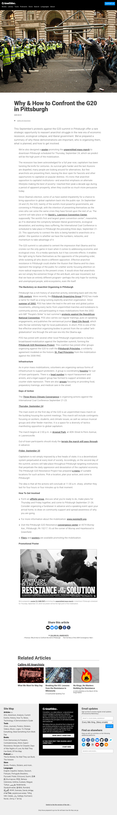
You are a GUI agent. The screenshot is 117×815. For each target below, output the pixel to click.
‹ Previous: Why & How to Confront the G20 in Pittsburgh (42, 638)
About (52, 7)
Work (20, 743)
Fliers (24, 538)
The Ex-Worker (9, 757)
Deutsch (27, 771)
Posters (20, 726)
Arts (5, 715)
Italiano (21, 771)
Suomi (28, 776)
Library (10, 7)
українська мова (19, 793)
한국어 (19, 787)
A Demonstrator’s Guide (23, 721)
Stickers (27, 726)
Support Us (110, 3)
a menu (76, 471)
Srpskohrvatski (10, 787)
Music (12, 729)
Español (13, 771)
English (7, 771)
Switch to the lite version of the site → (58, 805)
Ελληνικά (21, 776)
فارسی (13, 785)
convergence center (68, 525)
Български (11, 779)
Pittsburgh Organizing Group (66, 296)
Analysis (20, 715)
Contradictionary (10, 743)
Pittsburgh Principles (69, 348)
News (25, 718)
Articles (7, 712)
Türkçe (6, 785)
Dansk (24, 790)
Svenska (18, 790)
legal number (57, 374)
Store (31, 7)
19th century (25, 296)
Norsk (6, 799)
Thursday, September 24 (31, 406)
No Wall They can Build (25, 757)
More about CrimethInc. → (62, 735)
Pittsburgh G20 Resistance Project (37, 345)
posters (36, 538)
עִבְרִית (30, 790)
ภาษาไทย (7, 793)
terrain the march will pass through (79, 441)
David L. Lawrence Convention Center (67, 214)
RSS (12, 712)
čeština (15, 782)
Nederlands (21, 785)
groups (63, 381)
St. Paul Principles (64, 352)
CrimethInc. (9, 3)
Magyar (29, 782)
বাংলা (12, 790)
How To (19, 718)
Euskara (22, 782)
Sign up (109, 726)
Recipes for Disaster (21, 746)
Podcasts (23, 7)
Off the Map (17, 751)
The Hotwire (9, 760)
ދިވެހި (15, 796)
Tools (17, 7)
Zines (6, 726)
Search (36, 7)
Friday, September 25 (29, 450)
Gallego (20, 796)
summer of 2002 (27, 303)
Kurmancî (28, 796)
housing (84, 371)
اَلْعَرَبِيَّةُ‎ (6, 790)
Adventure (12, 715)
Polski (13, 776)
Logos (18, 729)
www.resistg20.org (76, 519)
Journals (12, 726)
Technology (8, 721)
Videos (6, 729)
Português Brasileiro (19, 774)
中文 (18, 779)
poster (45, 149)
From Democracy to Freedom (15, 740)
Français (7, 774)
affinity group (37, 499)
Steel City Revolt (80, 321)
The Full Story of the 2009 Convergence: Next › (78, 638)
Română (26, 787)
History (13, 718)
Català (10, 796)
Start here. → (67, 747)
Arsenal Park (59, 432)
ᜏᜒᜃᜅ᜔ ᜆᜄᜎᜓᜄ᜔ (15, 799)
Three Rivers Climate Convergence (41, 397)
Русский (7, 776)
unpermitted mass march (77, 149)
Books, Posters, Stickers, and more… (18, 765)
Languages (45, 7)
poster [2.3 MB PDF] (38, 601)
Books (4, 7)
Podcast (7, 754)
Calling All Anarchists (23, 121)
